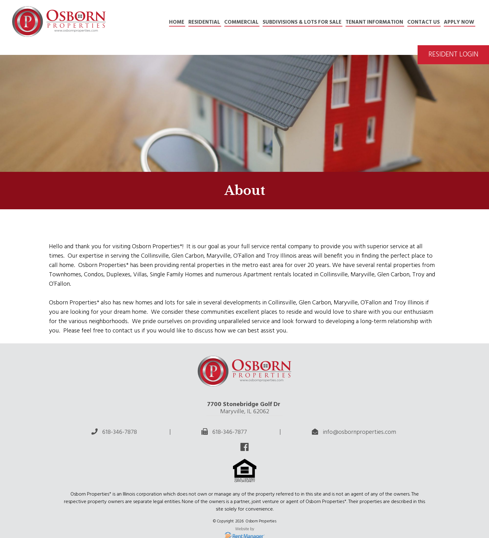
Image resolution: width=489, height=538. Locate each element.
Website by (244, 529)
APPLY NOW (459, 22)
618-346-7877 (229, 432)
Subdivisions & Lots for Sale (302, 22)
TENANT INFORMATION (374, 22)
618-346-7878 (119, 432)
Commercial (241, 22)
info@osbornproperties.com (359, 432)
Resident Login (453, 55)
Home (176, 22)
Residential (204, 22)
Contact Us (423, 22)
